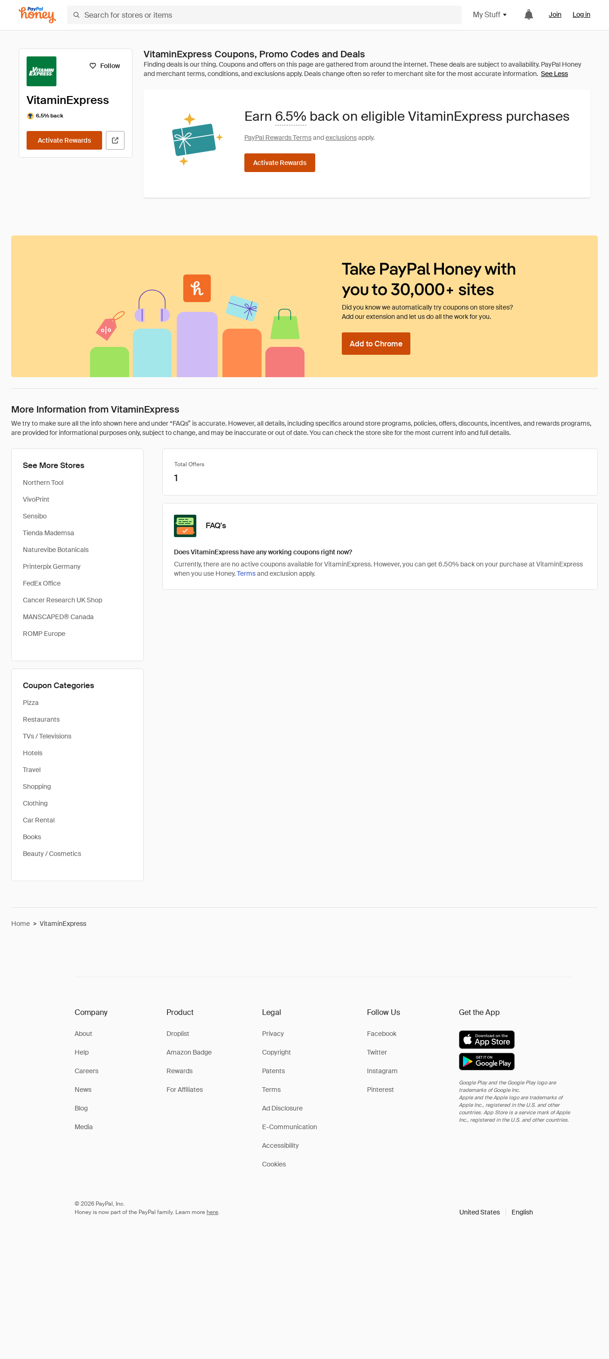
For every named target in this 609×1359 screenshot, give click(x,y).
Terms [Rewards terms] (246, 573)
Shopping (37, 786)
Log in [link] (581, 14)
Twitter (377, 1052)
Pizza (31, 702)
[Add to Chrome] (376, 343)
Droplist (177, 1033)
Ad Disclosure (282, 1108)
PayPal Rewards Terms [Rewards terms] (277, 137)
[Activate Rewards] (64, 140)
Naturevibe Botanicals (56, 549)
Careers (86, 1071)
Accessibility (280, 1145)
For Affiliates (184, 1089)
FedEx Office (42, 583)
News (83, 1089)
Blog (81, 1108)
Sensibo (35, 516)
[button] (496, 1212)
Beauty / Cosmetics (52, 853)
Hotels (32, 753)
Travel (32, 770)
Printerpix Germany (52, 566)
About (83, 1033)
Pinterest (380, 1089)
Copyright (276, 1052)
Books (32, 837)
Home (20, 923)
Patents (273, 1071)
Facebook (381, 1033)
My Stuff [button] (490, 15)
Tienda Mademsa (48, 533)
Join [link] (555, 14)
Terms (271, 1089)
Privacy (273, 1033)
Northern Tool (43, 482)
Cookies (274, 1164)
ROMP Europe (44, 633)
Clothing (35, 803)
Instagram (382, 1071)
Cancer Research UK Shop (62, 600)
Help (82, 1052)
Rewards (179, 1071)
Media (84, 1127)
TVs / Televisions (47, 736)
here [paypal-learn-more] (212, 1212)
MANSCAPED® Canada (58, 617)
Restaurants (41, 719)
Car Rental (39, 820)
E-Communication (289, 1127)
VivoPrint (36, 499)
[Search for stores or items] (264, 15)
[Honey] (37, 15)
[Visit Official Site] (115, 140)
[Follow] (104, 65)
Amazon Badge (189, 1052)
